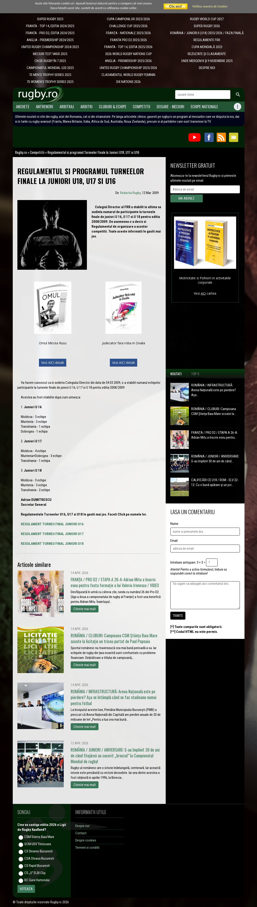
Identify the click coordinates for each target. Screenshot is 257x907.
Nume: (174, 524)
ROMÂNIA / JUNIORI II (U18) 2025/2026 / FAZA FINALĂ (207, 33)
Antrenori (44, 106)
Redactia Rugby (130, 193)
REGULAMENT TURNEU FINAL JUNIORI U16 (52, 524)
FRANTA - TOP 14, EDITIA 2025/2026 (128, 47)
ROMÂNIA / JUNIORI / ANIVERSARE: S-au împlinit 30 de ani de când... (215, 458)
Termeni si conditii (87, 847)
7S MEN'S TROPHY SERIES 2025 (50, 75)
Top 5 (195, 373)
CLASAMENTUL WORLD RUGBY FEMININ (128, 75)
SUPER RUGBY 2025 (50, 19)
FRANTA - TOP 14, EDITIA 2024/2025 (50, 26)
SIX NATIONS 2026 (128, 82)
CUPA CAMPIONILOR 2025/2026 (128, 19)
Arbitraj (67, 106)
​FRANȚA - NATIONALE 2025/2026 (128, 33)
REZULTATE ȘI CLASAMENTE (207, 54)
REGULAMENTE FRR (207, 40)
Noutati (176, 373)
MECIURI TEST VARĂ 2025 (50, 54)
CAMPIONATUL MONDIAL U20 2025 (50, 68)
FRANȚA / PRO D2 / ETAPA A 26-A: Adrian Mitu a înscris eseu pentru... (214, 435)
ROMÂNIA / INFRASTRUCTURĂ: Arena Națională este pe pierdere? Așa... (213, 390)
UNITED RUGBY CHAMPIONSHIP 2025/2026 (128, 68)
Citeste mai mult (84, 609)
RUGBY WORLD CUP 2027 (207, 19)
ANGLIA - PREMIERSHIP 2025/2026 (128, 61)
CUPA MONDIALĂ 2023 (207, 47)
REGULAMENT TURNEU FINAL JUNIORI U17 (52, 534)
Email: (174, 541)
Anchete (22, 106)
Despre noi (82, 826)
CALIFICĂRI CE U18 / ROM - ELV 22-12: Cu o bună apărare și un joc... (215, 482)
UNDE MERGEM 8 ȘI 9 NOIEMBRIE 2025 (206, 61)
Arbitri (86, 106)
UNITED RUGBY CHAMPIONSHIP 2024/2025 (50, 47)
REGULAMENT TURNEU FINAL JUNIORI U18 (52, 544)
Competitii (141, 106)
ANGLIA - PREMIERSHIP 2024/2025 (50, 40)
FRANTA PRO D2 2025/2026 (128, 40)
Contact (80, 833)
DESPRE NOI (207, 68)
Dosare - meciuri (170, 106)
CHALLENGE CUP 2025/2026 (128, 26)
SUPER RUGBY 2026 (207, 26)
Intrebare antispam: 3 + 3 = (187, 562)
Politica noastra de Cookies (210, 6)
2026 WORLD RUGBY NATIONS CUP (128, 54)
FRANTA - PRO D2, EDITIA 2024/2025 (50, 33)
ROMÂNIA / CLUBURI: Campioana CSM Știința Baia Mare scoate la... (213, 411)
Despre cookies (85, 840)
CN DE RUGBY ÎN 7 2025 (50, 61)
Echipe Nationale (204, 106)
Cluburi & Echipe (112, 106)
